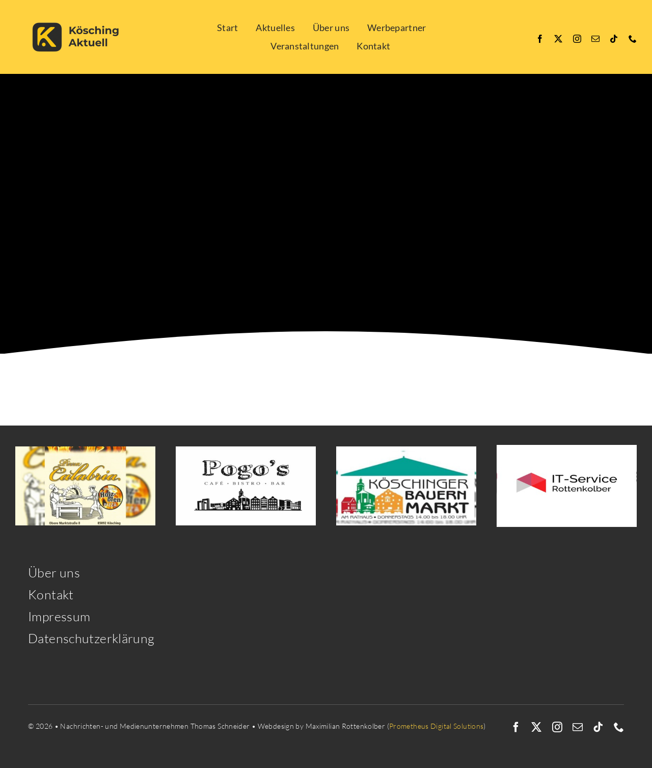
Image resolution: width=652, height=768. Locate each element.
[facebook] (540, 39)
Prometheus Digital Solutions (436, 726)
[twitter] (558, 39)
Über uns (54, 572)
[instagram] (577, 39)
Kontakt (51, 594)
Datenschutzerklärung (91, 638)
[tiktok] (614, 39)
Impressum (59, 616)
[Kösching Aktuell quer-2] (79, 11)
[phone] (633, 39)
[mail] (595, 39)
